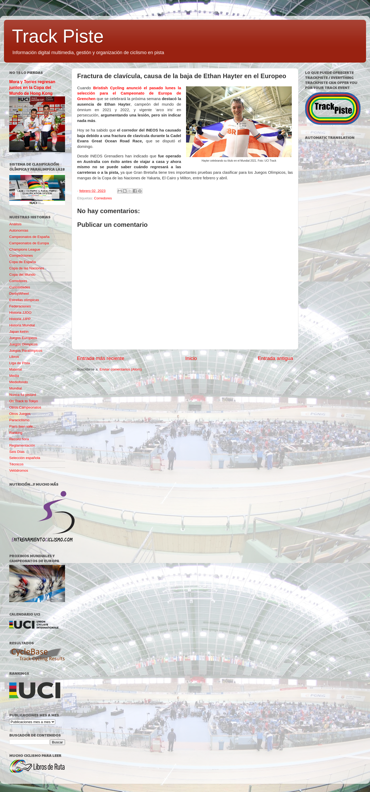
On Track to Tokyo (23, 401)
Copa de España (22, 262)
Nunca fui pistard (22, 395)
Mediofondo (18, 382)
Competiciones (21, 255)
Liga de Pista (19, 363)
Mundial (15, 388)
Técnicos (16, 464)
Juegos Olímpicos (23, 344)
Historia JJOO (20, 313)
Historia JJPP (20, 319)
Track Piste (58, 36)
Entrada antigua (275, 358)
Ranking (15, 433)
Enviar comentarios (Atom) (121, 369)
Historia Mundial (22, 325)
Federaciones (20, 306)
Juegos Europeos (23, 338)
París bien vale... (22, 426)
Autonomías (18, 230)
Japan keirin (19, 332)
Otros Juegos (19, 414)
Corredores (103, 198)
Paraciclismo (19, 420)
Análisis (15, 224)
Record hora (19, 439)
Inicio (191, 358)
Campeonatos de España (29, 237)
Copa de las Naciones (26, 268)
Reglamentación (22, 445)
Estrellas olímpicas (24, 300)
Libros (14, 357)
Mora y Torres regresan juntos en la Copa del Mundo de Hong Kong (32, 87)
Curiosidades (19, 287)
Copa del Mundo (22, 275)
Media (14, 376)
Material (15, 369)
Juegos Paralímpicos (25, 351)
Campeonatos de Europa (29, 243)
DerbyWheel (19, 294)
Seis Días (17, 452)
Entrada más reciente (100, 358)
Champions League (24, 249)
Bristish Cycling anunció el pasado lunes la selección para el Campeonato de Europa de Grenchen (129, 93)
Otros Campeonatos (25, 407)
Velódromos (18, 470)
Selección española (24, 458)
